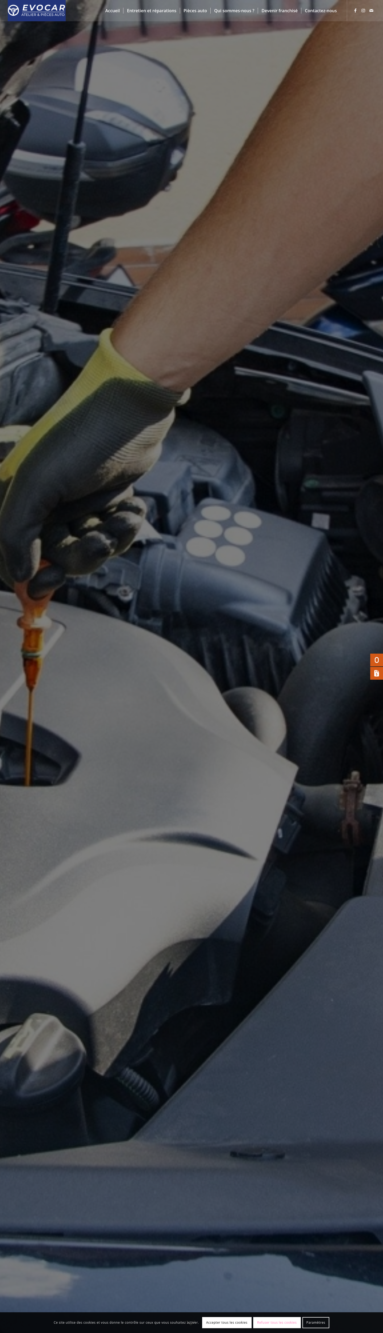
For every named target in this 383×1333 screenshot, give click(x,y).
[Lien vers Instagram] (363, 10)
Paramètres (315, 1322)
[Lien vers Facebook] (355, 10)
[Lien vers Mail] (371, 10)
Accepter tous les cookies (226, 1322)
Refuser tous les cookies (277, 1322)
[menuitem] (112, 10)
